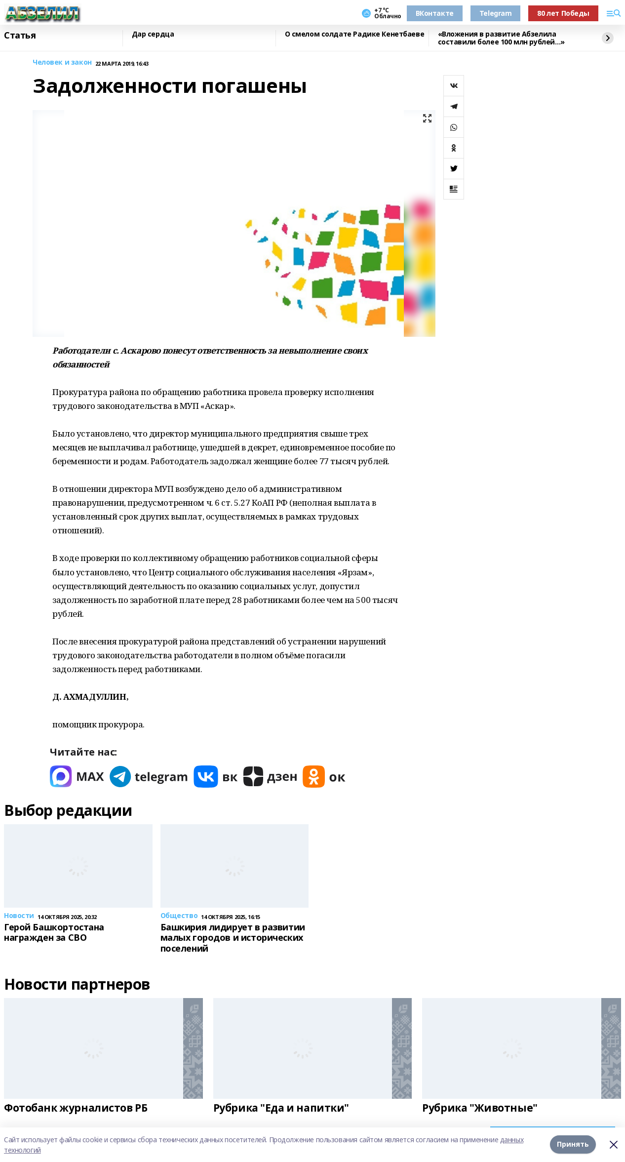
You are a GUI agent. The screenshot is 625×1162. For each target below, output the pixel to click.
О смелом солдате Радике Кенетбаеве (355, 34)
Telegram (495, 13)
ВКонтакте (435, 13)
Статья (20, 35)
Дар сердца (153, 34)
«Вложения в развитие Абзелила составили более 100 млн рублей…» (501, 38)
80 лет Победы (563, 13)
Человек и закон (62, 62)
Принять (573, 1144)
